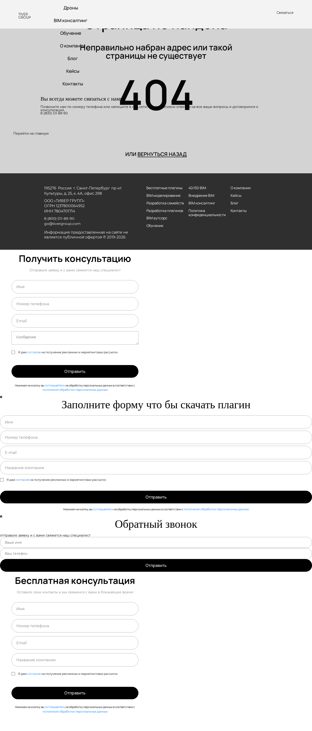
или (156, 154)
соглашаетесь (55, 393)
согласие (34, 357)
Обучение (71, 34)
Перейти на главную (31, 133)
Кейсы (73, 72)
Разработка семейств (156, 205)
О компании (73, 47)
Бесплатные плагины (164, 188)
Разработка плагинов (164, 216)
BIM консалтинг (71, 21)
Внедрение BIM (201, 196)
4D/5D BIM (197, 188)
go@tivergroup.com (62, 224)
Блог (73, 59)
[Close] (1, 405)
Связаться (285, 12)
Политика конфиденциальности (207, 213)
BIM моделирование (163, 196)
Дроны (71, 8)
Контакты (73, 85)
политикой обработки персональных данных (75, 397)
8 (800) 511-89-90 (54, 115)
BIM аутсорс (156, 223)
